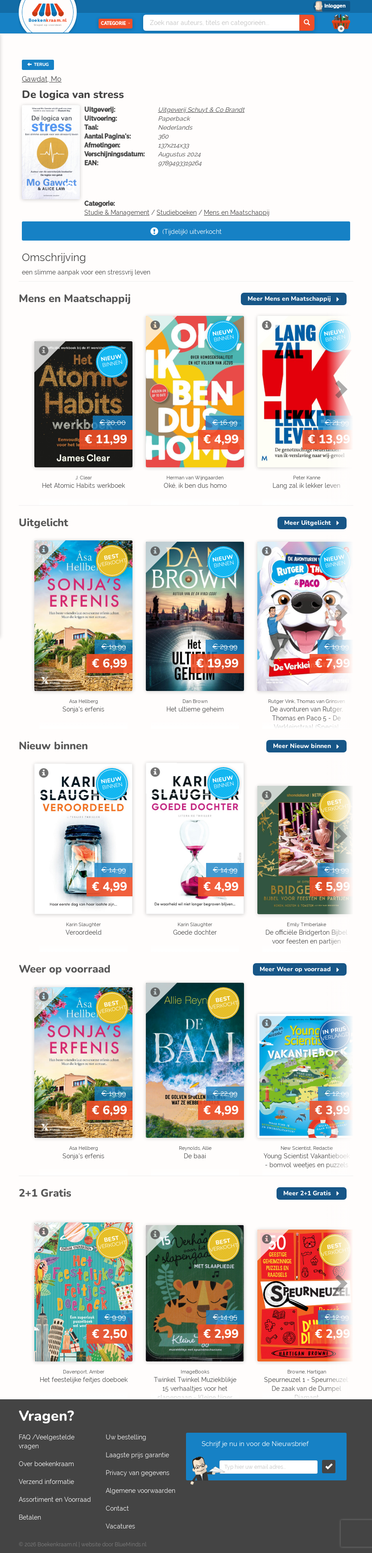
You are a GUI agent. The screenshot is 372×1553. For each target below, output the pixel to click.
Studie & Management (116, 212)
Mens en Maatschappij (236, 212)
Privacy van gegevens (137, 1472)
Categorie (115, 23)
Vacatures (120, 1526)
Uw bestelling (126, 1437)
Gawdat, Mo (42, 79)
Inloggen (335, 6)
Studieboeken (177, 212)
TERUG (38, 64)
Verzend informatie (46, 1481)
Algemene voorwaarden (140, 1490)
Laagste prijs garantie (137, 1455)
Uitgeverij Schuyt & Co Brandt (201, 109)
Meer (289, 298)
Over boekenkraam (46, 1463)
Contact (117, 1508)
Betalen (30, 1517)
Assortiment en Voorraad (55, 1499)
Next (340, 389)
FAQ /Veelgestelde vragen (46, 1442)
